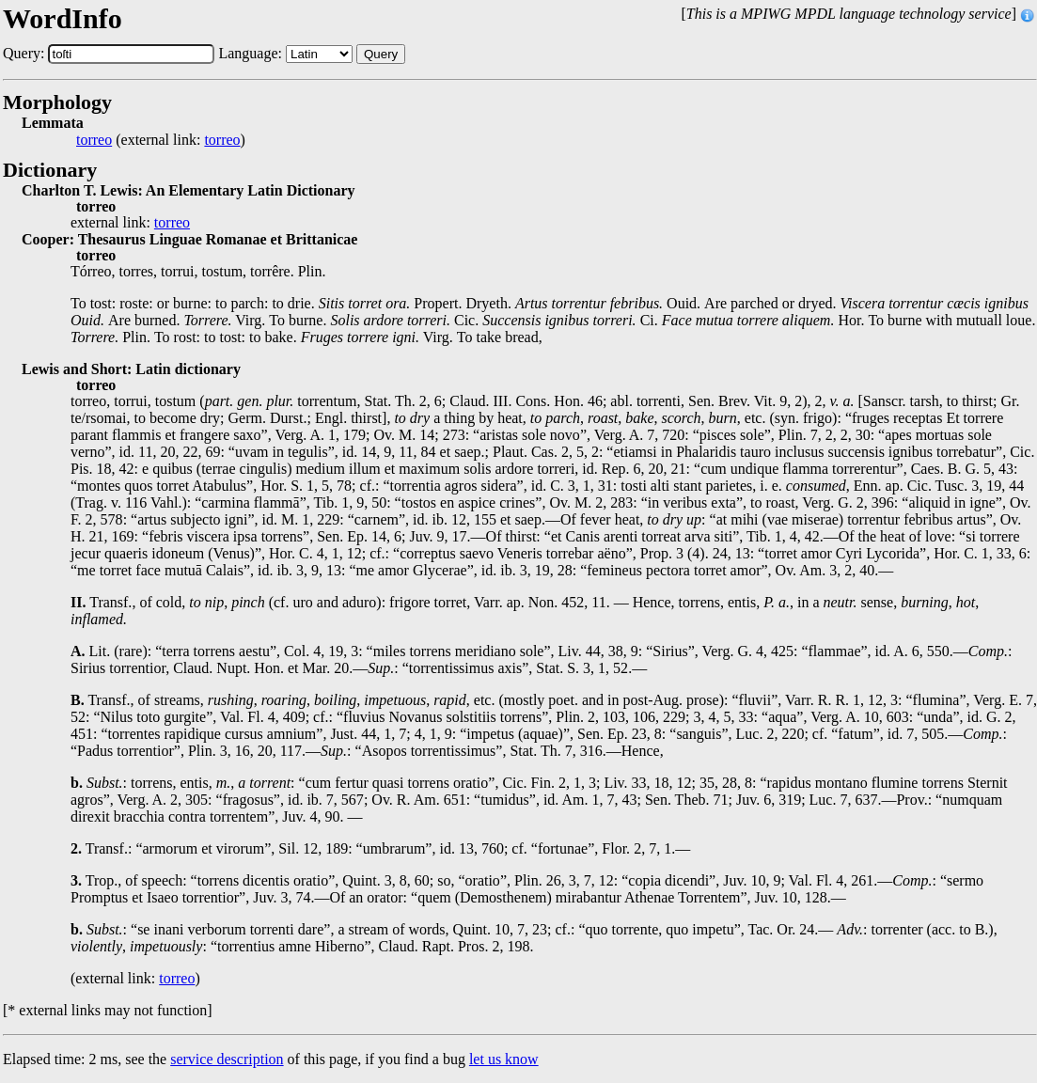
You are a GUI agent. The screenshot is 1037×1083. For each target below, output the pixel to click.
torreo (94, 140)
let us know (504, 1059)
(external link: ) (160, 140)
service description (226, 1059)
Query (381, 54)
